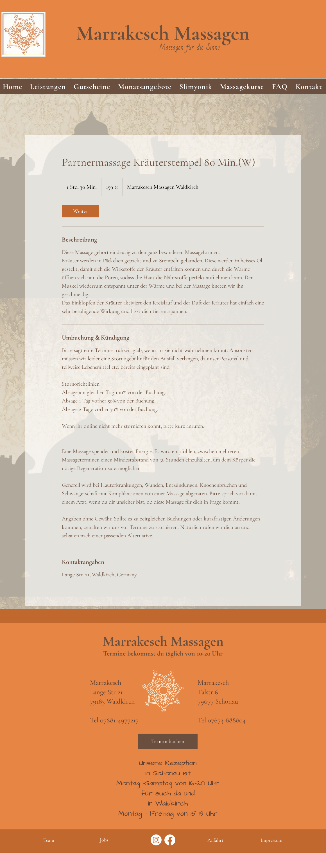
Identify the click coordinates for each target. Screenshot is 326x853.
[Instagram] (156, 839)
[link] (80, 211)
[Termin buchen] (168, 741)
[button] (48, 86)
